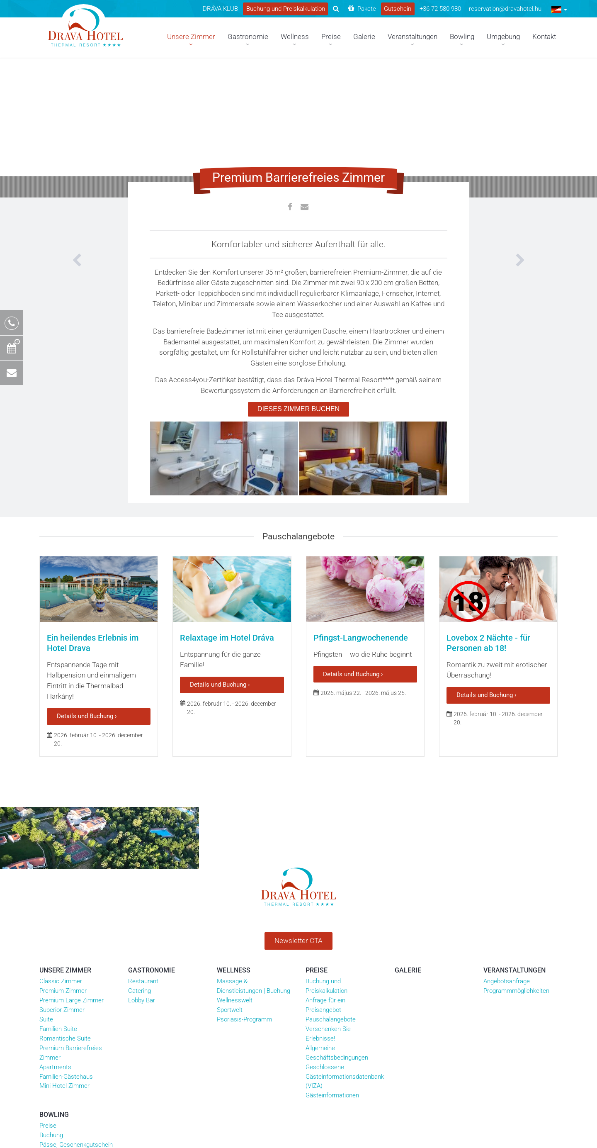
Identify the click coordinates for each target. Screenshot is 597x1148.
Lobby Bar (141, 874)
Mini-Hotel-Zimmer (64, 960)
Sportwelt (230, 884)
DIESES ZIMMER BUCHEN (298, 408)
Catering (139, 865)
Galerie (408, 844)
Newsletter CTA (298, 815)
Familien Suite (58, 903)
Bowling (54, 989)
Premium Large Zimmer (71, 874)
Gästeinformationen (332, 969)
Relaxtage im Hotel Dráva (227, 563)
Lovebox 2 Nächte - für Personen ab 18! (488, 568)
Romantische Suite (65, 912)
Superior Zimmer (62, 884)
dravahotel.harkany (341, 1036)
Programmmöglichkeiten (516, 865)
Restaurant (143, 855)
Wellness (233, 844)
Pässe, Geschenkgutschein (76, 1019)
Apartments (55, 941)
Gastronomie (151, 844)
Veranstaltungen (514, 844)
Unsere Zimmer (65, 844)
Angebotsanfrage (506, 855)
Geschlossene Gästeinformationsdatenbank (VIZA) (345, 951)
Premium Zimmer (63, 865)
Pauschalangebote (331, 893)
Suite (46, 893)
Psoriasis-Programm (244, 893)
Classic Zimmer (60, 855)
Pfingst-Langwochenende (360, 563)
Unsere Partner (139, 1036)
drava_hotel (392, 1036)
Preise (317, 844)
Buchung (51, 1009)
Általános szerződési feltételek (201, 1036)
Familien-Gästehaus (66, 951)
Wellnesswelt (234, 874)
